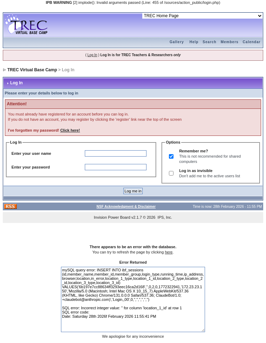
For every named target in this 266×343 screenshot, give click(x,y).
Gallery (177, 42)
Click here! (70, 130)
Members (230, 42)
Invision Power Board (112, 217)
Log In (92, 55)
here (168, 252)
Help (194, 42)
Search (209, 42)
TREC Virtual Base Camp (32, 69)
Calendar (252, 42)
